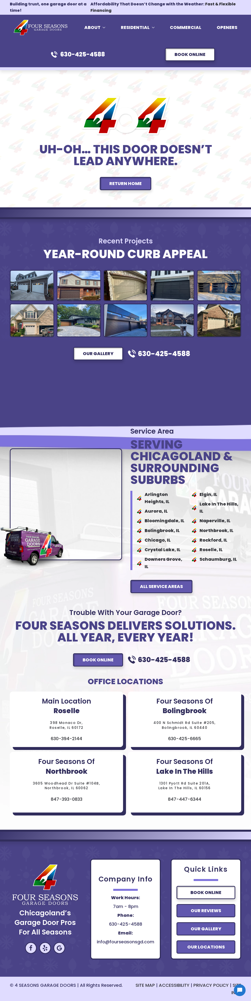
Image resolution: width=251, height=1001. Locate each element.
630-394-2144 (66, 738)
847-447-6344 (184, 799)
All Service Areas (161, 586)
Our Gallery (98, 353)
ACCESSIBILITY (174, 985)
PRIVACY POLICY (211, 985)
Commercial (185, 27)
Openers (227, 27)
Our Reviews (206, 911)
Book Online (190, 54)
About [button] (95, 27)
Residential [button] (138, 27)
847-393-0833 (66, 799)
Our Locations (206, 947)
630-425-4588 (82, 54)
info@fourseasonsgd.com (125, 942)
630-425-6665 (184, 738)
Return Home (125, 183)
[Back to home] (41, 27)
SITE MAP (145, 985)
